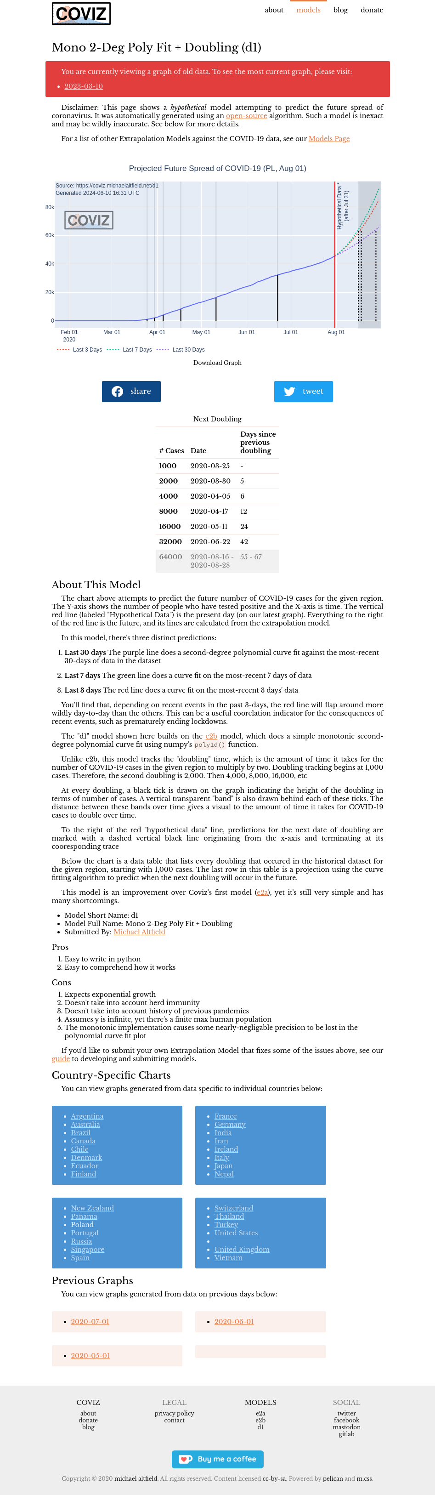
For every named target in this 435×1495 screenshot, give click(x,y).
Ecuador (85, 1166)
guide (61, 1059)
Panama (84, 1216)
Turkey (226, 1225)
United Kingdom (242, 1249)
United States (236, 1233)
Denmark (86, 1158)
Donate (372, 10)
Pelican (333, 1478)
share (131, 392)
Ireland (226, 1149)
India (223, 1133)
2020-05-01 (90, 1356)
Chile (80, 1149)
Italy (222, 1158)
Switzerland (234, 1208)
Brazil (80, 1133)
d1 (261, 1427)
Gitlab (347, 1434)
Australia (85, 1124)
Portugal (85, 1233)
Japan (224, 1166)
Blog (340, 10)
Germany (230, 1124)
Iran (221, 1141)
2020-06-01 (234, 1322)
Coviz (88, 1402)
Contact (174, 1420)
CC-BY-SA (274, 1478)
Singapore (88, 1249)
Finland (83, 1174)
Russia (81, 1241)
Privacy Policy (174, 1413)
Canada (83, 1141)
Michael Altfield (139, 932)
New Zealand (92, 1208)
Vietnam (229, 1258)
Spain (80, 1258)
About (274, 10)
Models (308, 10)
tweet (303, 392)
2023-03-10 (84, 86)
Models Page (329, 139)
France (226, 1116)
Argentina (87, 1116)
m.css (364, 1478)
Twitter (347, 1413)
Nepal (224, 1174)
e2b (211, 736)
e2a (262, 892)
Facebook (346, 1420)
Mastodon (347, 1427)
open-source (246, 116)
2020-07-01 (90, 1322)
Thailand (229, 1216)
